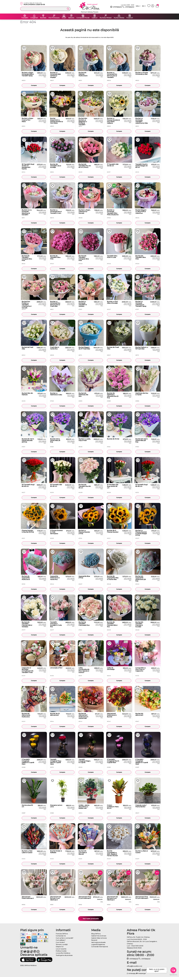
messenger (141, 973)
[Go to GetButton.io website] (173, 974)
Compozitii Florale (82, 18)
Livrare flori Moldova (63, 953)
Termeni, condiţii (62, 944)
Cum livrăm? (60, 942)
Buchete (43, 18)
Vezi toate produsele (91, 919)
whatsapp (131, 973)
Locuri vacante (61, 949)
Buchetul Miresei (105, 18)
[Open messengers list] (173, 970)
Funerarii (129, 18)
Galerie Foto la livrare (98, 936)
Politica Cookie (61, 951)
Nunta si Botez (119, 18)
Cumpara (34, 85)
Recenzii (94, 940)
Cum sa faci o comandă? (64, 938)
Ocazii (64, 18)
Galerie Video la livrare (99, 938)
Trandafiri (24, 18)
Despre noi (59, 946)
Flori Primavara (54, 18)
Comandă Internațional (99, 946)
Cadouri (94, 18)
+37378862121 (116, 7)
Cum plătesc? (61, 940)
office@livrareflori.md (134, 966)
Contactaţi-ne (61, 936)
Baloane (71, 18)
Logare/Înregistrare (98, 944)
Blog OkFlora (96, 934)
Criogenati (34, 18)
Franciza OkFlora (62, 934)
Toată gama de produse (64, 955)
